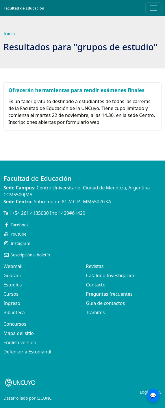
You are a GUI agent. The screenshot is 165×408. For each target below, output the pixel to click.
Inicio (9, 33)
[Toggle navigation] (153, 8)
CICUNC (44, 398)
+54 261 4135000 (30, 213)
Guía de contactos (105, 303)
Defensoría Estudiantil (27, 352)
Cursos (10, 294)
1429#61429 (71, 213)
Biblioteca (14, 312)
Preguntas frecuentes (109, 294)
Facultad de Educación (23, 8)
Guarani (12, 275)
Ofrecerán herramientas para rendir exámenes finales (76, 90)
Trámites (95, 312)
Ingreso (11, 303)
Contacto (96, 285)
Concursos (14, 324)
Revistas (95, 266)
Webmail (13, 266)
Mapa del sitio (18, 333)
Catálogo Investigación (111, 275)
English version (19, 342)
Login (145, 392)
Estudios (12, 285)
